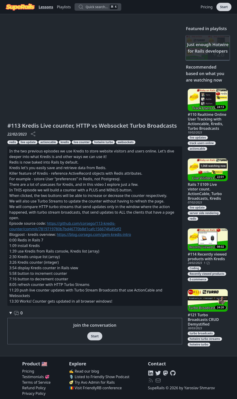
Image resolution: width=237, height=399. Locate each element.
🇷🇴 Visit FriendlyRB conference (95, 387)
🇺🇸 (44, 364)
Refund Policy (34, 387)
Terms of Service (36, 382)
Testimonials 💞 (36, 376)
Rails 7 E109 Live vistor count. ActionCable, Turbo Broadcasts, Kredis (205, 191)
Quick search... (98, 7)
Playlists (64, 7)
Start (224, 7)
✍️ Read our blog (84, 371)
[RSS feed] (150, 380)
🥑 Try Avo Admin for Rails (92, 382)
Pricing (207, 7)
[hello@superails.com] (158, 380)
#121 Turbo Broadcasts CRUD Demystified (203, 319)
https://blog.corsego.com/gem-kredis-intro (94, 234)
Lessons (46, 7)
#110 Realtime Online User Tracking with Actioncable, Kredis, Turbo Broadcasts (207, 121)
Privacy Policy (34, 393)
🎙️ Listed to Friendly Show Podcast (99, 376)
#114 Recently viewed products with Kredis (207, 256)
